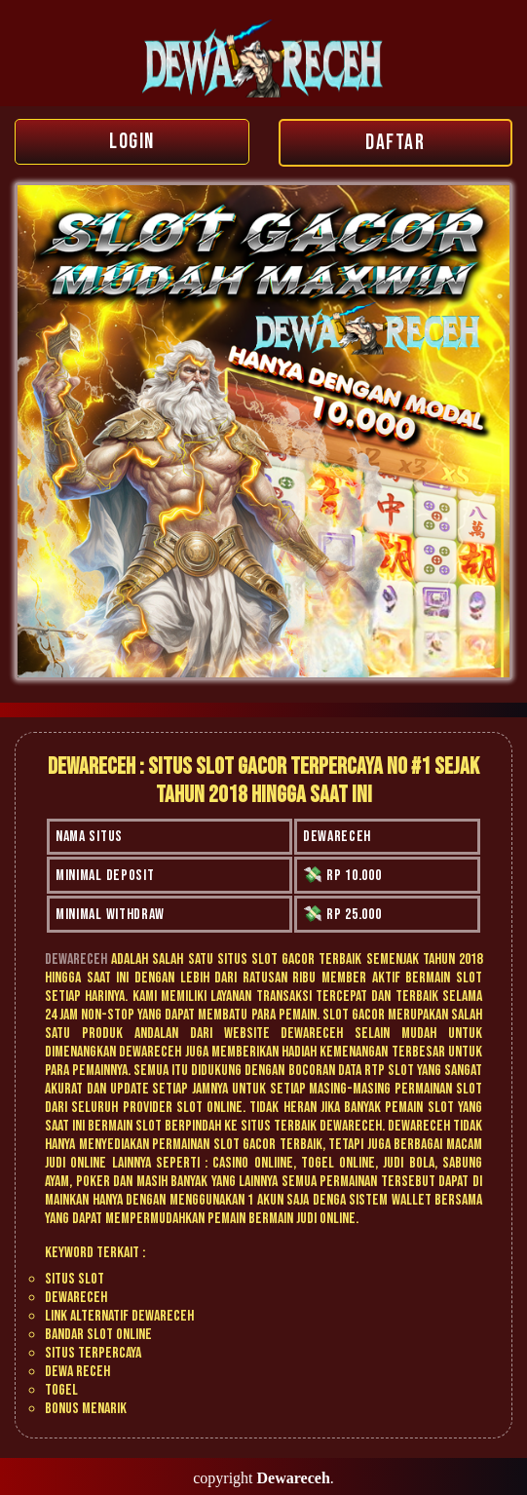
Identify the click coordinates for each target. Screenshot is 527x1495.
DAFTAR (395, 143)
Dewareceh (76, 959)
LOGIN (132, 142)
